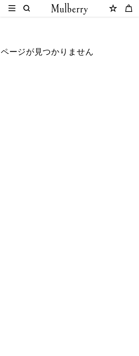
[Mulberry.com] (69, 8)
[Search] (27, 8)
